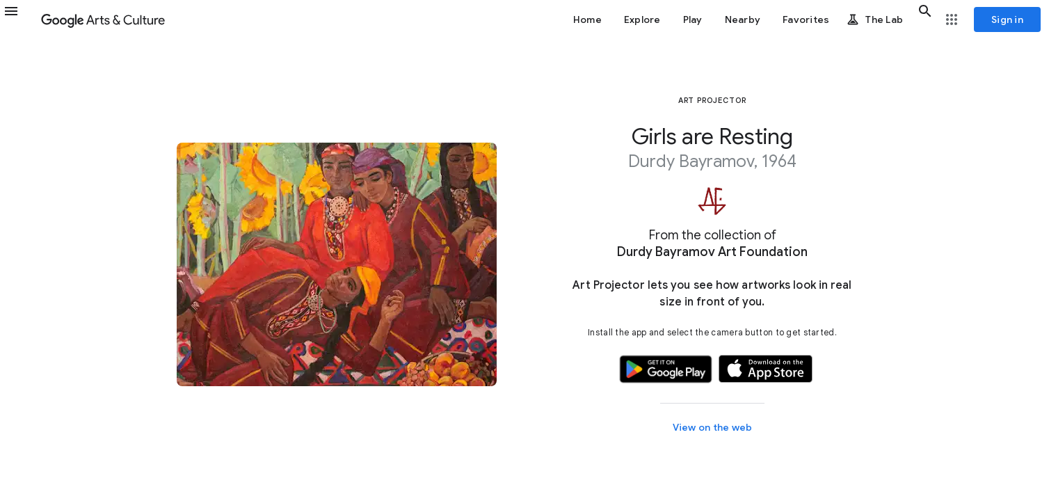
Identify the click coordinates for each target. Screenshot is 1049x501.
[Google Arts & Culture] (103, 19)
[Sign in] (1007, 19)
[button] (19, 19)
